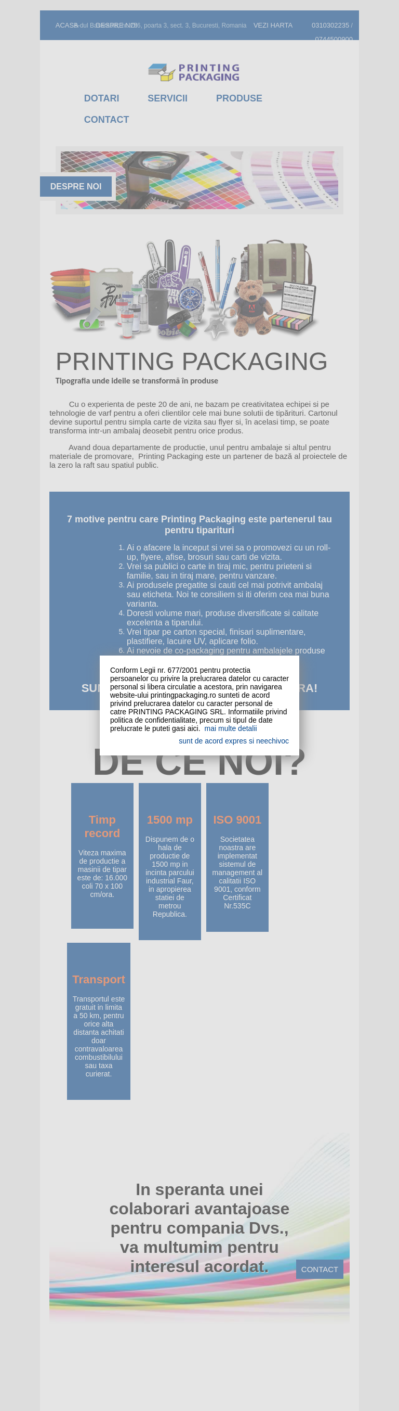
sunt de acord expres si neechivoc (234, 741)
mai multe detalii (231, 728)
